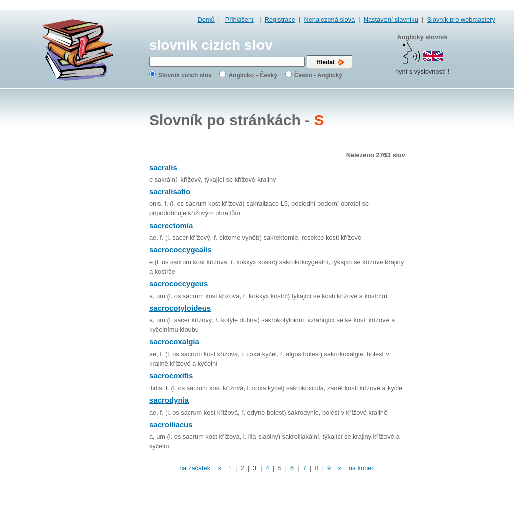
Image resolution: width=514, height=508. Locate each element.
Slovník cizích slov (185, 75)
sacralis (163, 167)
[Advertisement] (455, 251)
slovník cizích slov (211, 45)
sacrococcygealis (180, 249)
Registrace (280, 19)
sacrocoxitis (171, 375)
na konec (362, 468)
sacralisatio (169, 191)
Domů (206, 19)
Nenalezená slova (329, 19)
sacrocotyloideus (180, 308)
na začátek (194, 468)
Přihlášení (239, 19)
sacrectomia (171, 225)
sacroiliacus (171, 424)
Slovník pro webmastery (461, 19)
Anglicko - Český (252, 75)
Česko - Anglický (318, 75)
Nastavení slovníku (391, 19)
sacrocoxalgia (174, 341)
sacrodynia (169, 400)
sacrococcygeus (178, 283)
